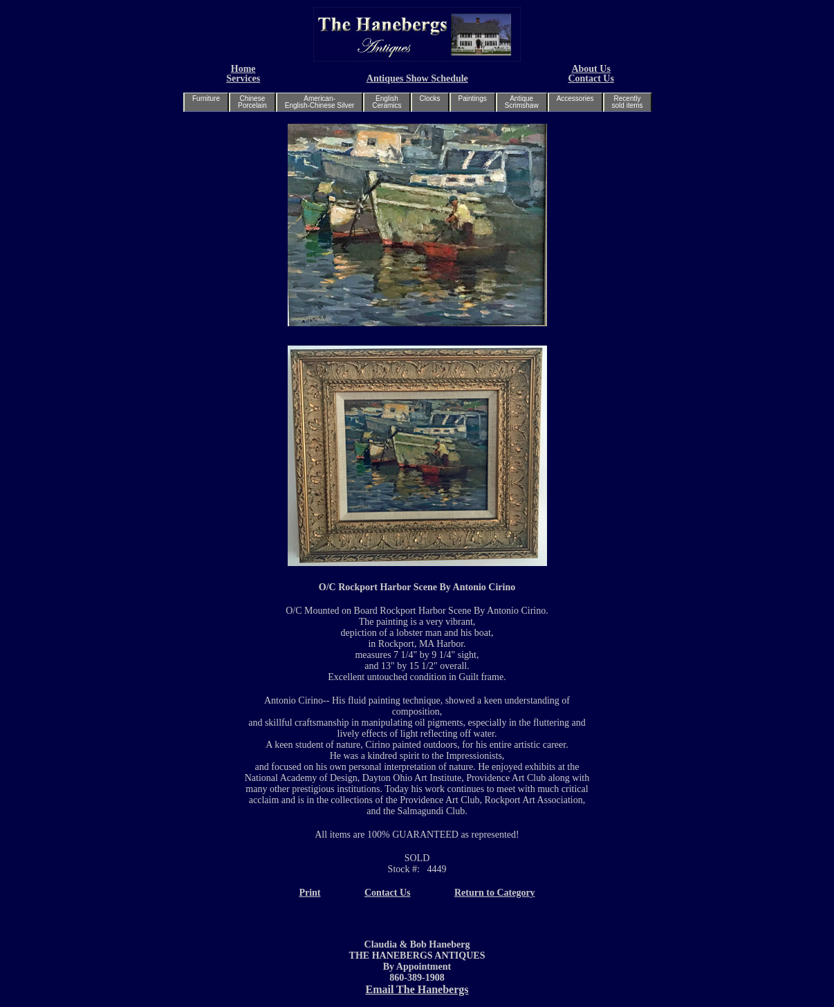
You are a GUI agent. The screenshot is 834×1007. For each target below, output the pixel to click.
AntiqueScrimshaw (522, 102)
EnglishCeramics (386, 102)
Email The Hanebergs (416, 989)
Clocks (430, 98)
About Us (590, 69)
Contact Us (591, 78)
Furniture (206, 98)
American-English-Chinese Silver (320, 102)
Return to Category (494, 892)
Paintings (472, 98)
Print (309, 892)
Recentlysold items (627, 102)
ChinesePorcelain (252, 102)
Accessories (575, 98)
